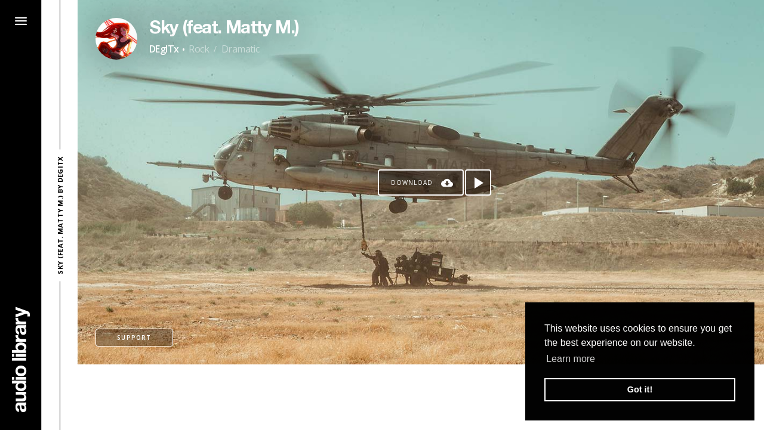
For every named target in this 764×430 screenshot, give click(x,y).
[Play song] (478, 182)
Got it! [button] (639, 389)
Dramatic (240, 48)
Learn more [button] (570, 359)
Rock (199, 48)
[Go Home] (21, 359)
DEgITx (163, 48)
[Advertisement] (421, 397)
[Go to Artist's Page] (116, 39)
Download (412, 182)
